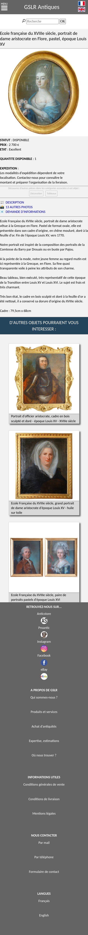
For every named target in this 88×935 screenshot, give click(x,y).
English (44, 915)
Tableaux (51, 193)
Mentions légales (44, 813)
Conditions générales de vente (44, 784)
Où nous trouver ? (44, 755)
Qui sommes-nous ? (43, 697)
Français (44, 901)
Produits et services (44, 712)
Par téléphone (44, 857)
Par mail (44, 843)
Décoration (36, 193)
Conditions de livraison (44, 799)
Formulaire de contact (44, 872)
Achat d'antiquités (44, 726)
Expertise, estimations (44, 741)
